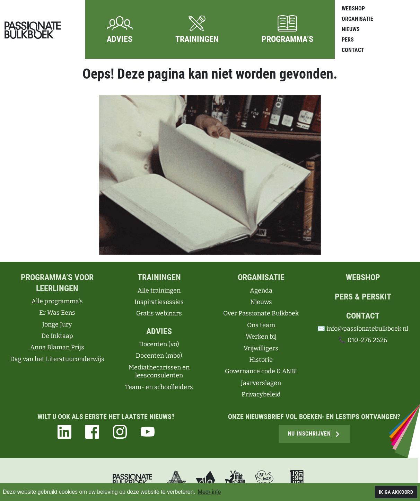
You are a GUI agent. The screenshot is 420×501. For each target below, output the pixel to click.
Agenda (261, 290)
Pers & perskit (363, 297)
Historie (261, 360)
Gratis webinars (159, 313)
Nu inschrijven (314, 433)
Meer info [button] (209, 492)
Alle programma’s (57, 301)
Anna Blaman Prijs (57, 347)
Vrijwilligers (261, 348)
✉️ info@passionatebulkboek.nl (362, 328)
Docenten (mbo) (159, 355)
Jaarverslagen (261, 383)
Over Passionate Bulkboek (261, 313)
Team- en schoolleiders (159, 387)
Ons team (261, 325)
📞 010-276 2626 (362, 340)
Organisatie (357, 19)
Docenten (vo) (159, 344)
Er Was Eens (57, 312)
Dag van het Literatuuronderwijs (57, 359)
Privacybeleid (261, 394)
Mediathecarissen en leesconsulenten (159, 371)
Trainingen (159, 277)
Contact (353, 50)
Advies (159, 331)
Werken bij (261, 336)
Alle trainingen (159, 290)
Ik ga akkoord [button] (396, 492)
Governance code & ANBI (261, 371)
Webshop (353, 8)
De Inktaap (57, 336)
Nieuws (351, 29)
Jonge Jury (57, 324)
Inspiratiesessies (159, 302)
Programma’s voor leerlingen (57, 282)
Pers (348, 39)
